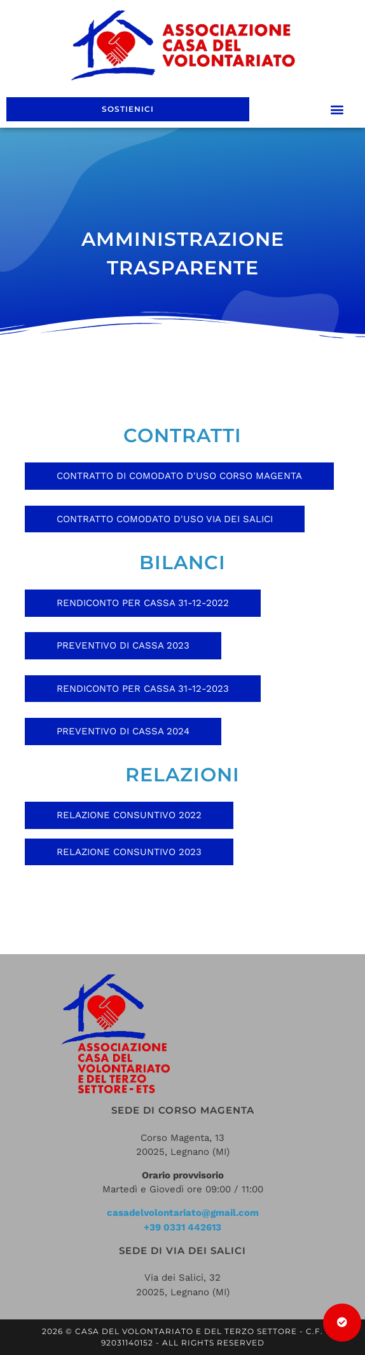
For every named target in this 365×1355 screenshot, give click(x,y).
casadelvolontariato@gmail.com (183, 1212)
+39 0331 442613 (182, 1227)
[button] (337, 109)
